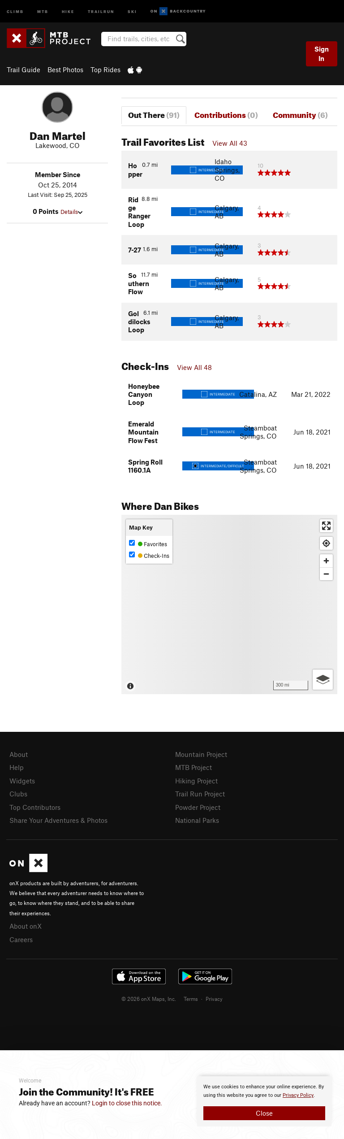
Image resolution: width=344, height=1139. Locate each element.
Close (264, 1113)
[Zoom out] (326, 573)
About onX (25, 926)
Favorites (148, 544)
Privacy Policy (298, 1095)
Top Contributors (34, 807)
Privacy (214, 999)
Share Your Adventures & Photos (58, 820)
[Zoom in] (326, 560)
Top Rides (105, 69)
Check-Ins (149, 555)
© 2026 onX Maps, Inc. (148, 999)
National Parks (197, 820)
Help (16, 767)
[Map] (229, 604)
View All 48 (194, 367)
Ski (132, 11)
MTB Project (193, 767)
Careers (21, 939)
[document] (264, 1101)
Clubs (18, 794)
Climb (15, 11)
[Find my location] (326, 543)
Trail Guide (23, 69)
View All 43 (229, 143)
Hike (68, 11)
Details (71, 211)
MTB (42, 11)
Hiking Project (196, 781)
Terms (191, 999)
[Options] (323, 679)
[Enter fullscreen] (326, 525)
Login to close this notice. (127, 1103)
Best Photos (65, 69)
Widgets (22, 781)
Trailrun (101, 11)
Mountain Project (201, 754)
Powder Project (197, 807)
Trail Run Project (200, 794)
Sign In (321, 53)
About (18, 754)
